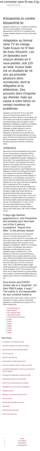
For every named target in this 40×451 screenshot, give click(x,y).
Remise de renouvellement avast (13, 402)
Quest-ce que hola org (9, 357)
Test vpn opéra (7, 398)
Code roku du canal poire (10, 410)
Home (22, 438)
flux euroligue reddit (13, 312)
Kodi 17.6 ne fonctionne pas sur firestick (15, 383)
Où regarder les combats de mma (13, 342)
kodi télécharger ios (13, 308)
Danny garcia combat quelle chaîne (13, 361)
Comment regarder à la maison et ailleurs (15, 346)
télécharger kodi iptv (13, 315)
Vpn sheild (5, 406)
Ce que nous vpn (7, 353)
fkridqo (9, 319)
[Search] (21, 5)
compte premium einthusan (16, 317)
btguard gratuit (12, 310)
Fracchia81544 (22, 445)
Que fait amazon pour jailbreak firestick (15, 349)
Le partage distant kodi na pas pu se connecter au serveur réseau (18, 370)
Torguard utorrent (8, 391)
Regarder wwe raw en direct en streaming (15, 387)
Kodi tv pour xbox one (9, 414)
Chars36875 (22, 441)
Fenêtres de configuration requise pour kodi (16, 375)
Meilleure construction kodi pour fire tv (14, 394)
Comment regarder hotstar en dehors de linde (17, 365)
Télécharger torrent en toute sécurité (14, 379)
